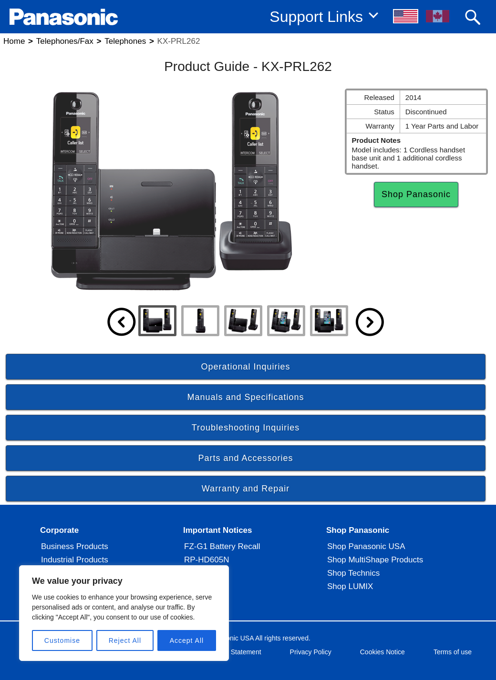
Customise (62, 640)
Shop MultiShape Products (375, 559)
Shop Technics (353, 573)
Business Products (74, 546)
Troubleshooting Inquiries (246, 427)
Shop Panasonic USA (366, 546)
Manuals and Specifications (245, 397)
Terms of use (453, 652)
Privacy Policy (310, 652)
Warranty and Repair (245, 488)
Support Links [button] (316, 16)
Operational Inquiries (245, 366)
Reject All (125, 640)
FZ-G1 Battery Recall (222, 546)
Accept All (187, 640)
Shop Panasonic (416, 194)
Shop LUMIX (350, 586)
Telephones (125, 41)
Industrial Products (74, 559)
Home (14, 41)
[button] (406, 16)
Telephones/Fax (64, 41)
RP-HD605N (206, 559)
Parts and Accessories (245, 458)
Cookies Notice (382, 652)
